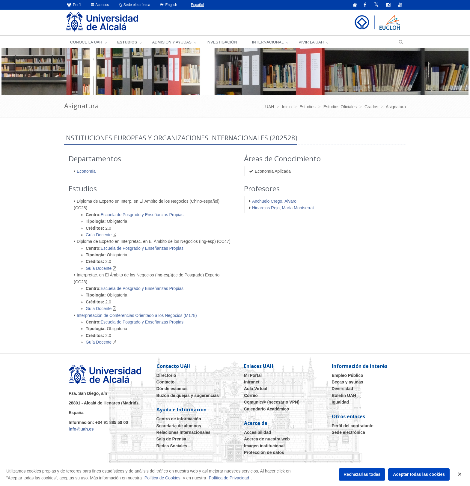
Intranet (251, 382)
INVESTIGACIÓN (222, 42)
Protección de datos (264, 452)
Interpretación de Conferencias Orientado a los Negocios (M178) (137, 315)
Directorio (166, 375)
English (168, 5)
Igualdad (340, 402)
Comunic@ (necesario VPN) (271, 402)
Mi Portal (253, 375)
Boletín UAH (344, 395)
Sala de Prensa (171, 439)
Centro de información (178, 418)
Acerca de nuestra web (267, 439)
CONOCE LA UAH (86, 42)
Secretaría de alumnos (178, 425)
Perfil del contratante (352, 425)
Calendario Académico (266, 409)
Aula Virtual (255, 388)
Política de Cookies (162, 478)
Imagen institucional (264, 445)
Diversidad (342, 388)
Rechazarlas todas (362, 474)
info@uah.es (81, 429)
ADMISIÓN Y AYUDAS (172, 42)
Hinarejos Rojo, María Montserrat (283, 207)
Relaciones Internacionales (183, 432)
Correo (251, 395)
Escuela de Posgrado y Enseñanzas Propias (142, 214)
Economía (86, 171)
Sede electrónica (134, 5)
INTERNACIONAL (268, 42)
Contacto (165, 382)
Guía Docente (99, 234)
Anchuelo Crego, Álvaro (274, 201)
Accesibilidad (257, 432)
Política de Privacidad (229, 478)
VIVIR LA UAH (311, 42)
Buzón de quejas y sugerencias (187, 395)
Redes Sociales (171, 445)
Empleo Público (347, 375)
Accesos (100, 5)
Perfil (74, 5)
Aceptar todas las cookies (419, 474)
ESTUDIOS (127, 42)
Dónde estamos (172, 388)
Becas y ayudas (347, 382)
